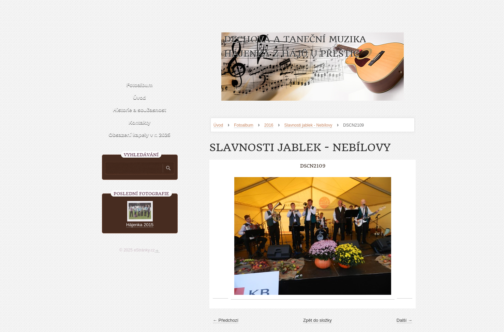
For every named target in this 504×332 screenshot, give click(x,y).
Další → (404, 320)
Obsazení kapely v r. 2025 (140, 135)
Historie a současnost (139, 110)
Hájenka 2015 (139, 224)
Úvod (218, 125)
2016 (268, 125)
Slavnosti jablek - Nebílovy (308, 125)
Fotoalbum (243, 125)
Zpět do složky (317, 320)
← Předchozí (225, 320)
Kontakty (139, 122)
